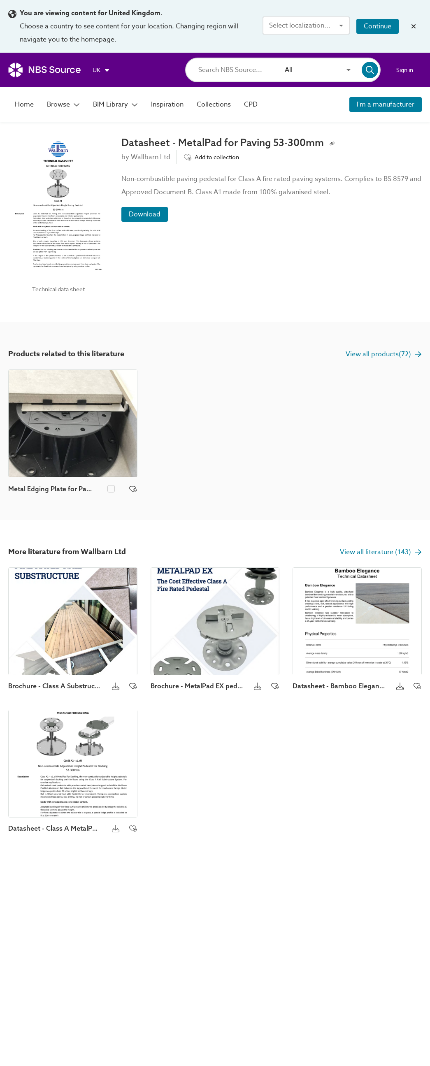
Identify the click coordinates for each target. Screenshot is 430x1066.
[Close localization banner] (413, 26)
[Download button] (115, 685)
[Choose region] (101, 70)
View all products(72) (384, 354)
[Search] (238, 70)
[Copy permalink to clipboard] (332, 143)
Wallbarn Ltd (150, 157)
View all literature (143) (381, 552)
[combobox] (306, 25)
